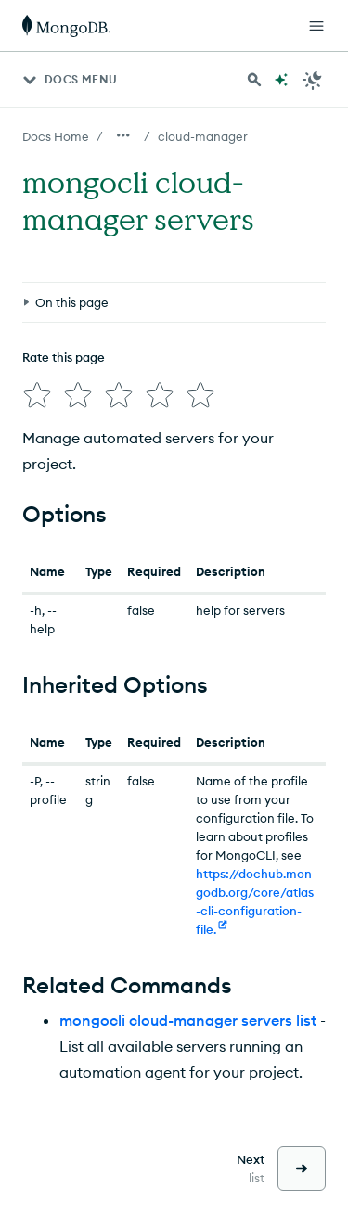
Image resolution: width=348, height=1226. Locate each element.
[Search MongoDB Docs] (254, 80)
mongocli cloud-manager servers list (187, 1020)
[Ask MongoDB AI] (281, 80)
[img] (37, 395)
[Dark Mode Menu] (313, 80)
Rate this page (63, 357)
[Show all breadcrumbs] (123, 135)
